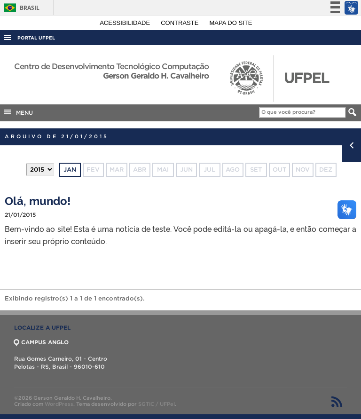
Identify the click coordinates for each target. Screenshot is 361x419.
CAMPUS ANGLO (41, 342)
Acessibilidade (126, 22)
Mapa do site (231, 22)
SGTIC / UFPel (156, 404)
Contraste (180, 22)
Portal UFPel (36, 37)
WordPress (59, 404)
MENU (18, 112)
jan (69, 169)
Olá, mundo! (38, 200)
